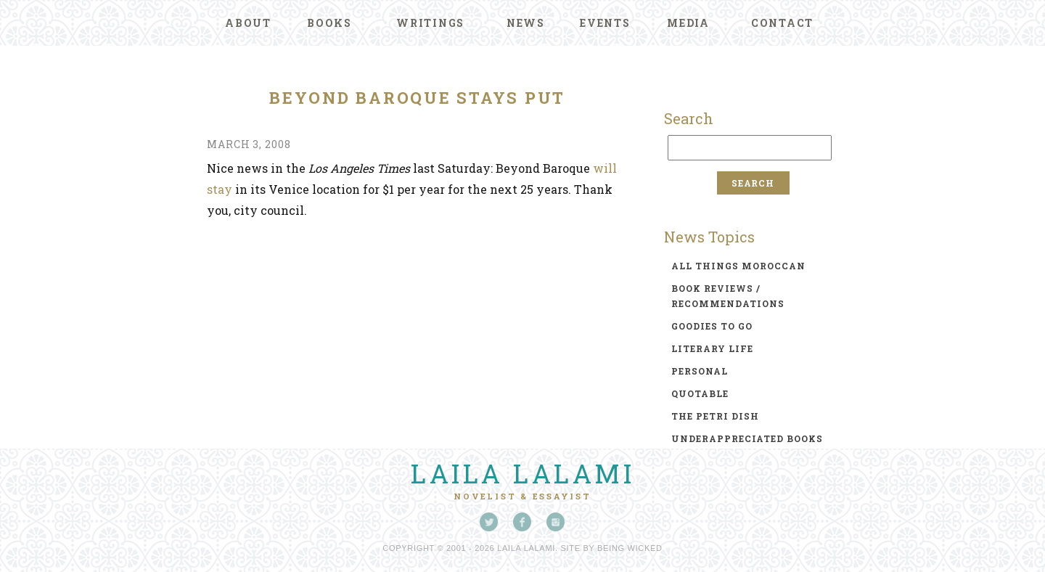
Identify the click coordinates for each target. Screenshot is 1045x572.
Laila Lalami (522, 473)
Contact (782, 23)
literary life (712, 348)
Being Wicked (630, 548)
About (248, 23)
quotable (700, 393)
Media (688, 23)
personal (699, 371)
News (526, 23)
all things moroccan (738, 265)
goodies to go (712, 326)
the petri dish (715, 416)
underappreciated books (747, 438)
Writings (430, 23)
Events (605, 23)
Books (329, 23)
